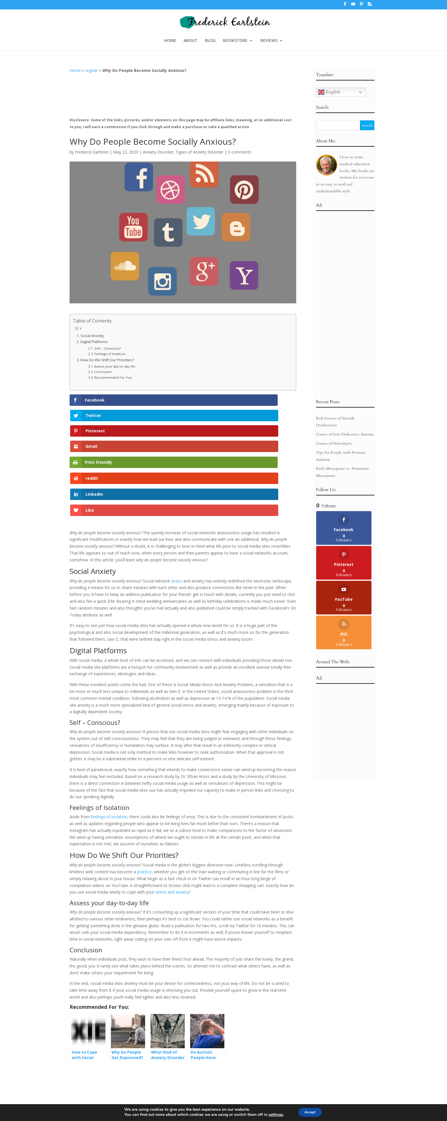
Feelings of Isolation (109, 354)
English (329, 92)
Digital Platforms (94, 341)
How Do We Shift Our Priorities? (107, 360)
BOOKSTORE (235, 41)
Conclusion (103, 372)
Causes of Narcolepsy (334, 443)
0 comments (239, 152)
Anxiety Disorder (158, 152)
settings (272, 1114)
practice (144, 777)
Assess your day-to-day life (114, 366)
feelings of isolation (109, 722)
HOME (170, 41)
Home (75, 70)
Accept (310, 1112)
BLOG (210, 41)
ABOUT (191, 41)
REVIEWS (269, 41)
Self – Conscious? (107, 348)
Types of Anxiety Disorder (200, 152)
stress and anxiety (172, 798)
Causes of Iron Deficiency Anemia (345, 434)
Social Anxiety (92, 335)
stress (176, 486)
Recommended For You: (113, 377)
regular (91, 70)
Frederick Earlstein (92, 152)
